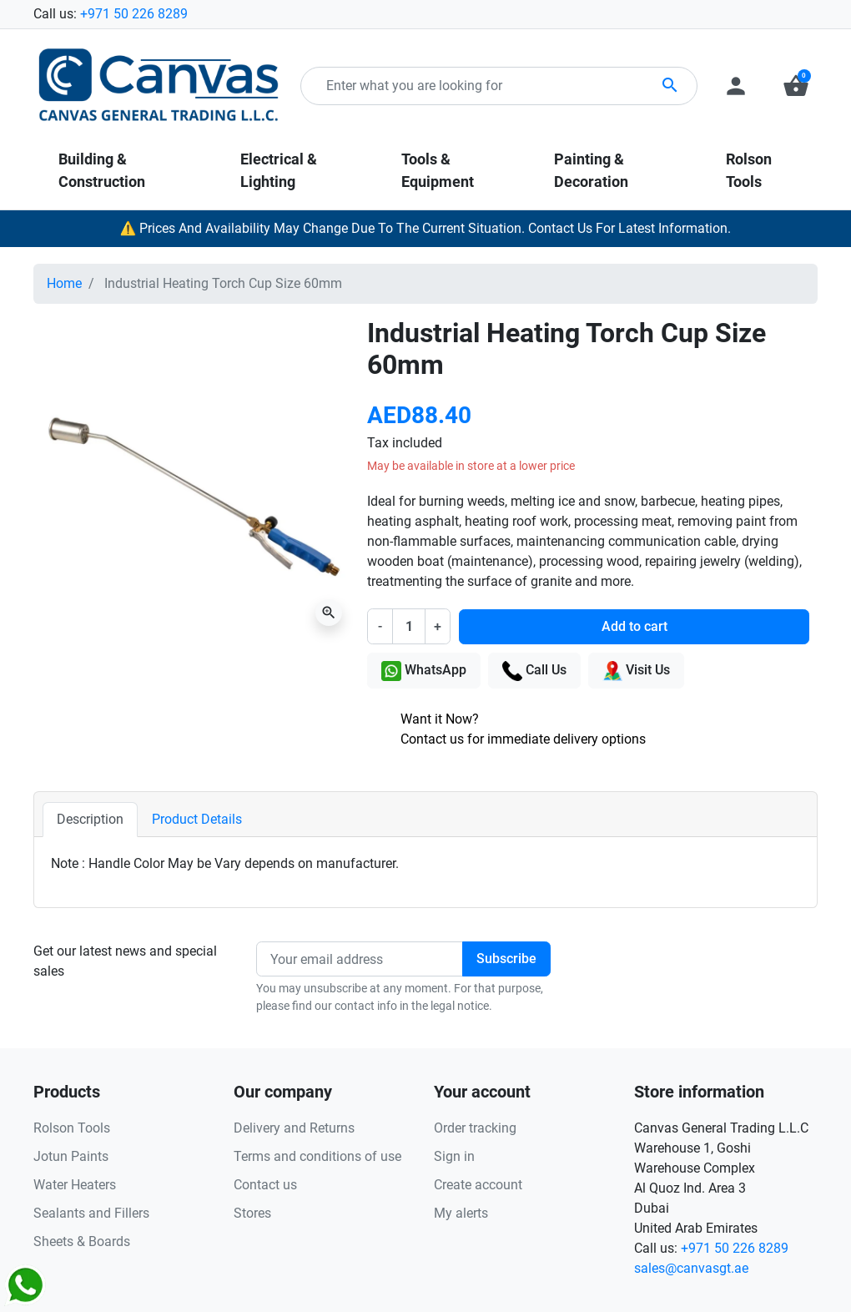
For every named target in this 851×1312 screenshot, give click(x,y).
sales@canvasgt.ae (691, 1268)
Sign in (454, 1156)
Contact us (265, 1185)
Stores (252, 1213)
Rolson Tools (71, 1128)
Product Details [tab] (197, 819)
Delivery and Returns (294, 1128)
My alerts (461, 1213)
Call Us (534, 671)
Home (64, 283)
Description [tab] (90, 819)
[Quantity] (409, 625)
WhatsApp (423, 671)
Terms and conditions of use (317, 1156)
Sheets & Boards (81, 1241)
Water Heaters (74, 1185)
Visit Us (636, 671)
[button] (796, 86)
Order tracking (475, 1128)
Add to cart (634, 626)
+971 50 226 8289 (134, 14)
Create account (478, 1185)
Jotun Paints (70, 1156)
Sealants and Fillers (91, 1213)
